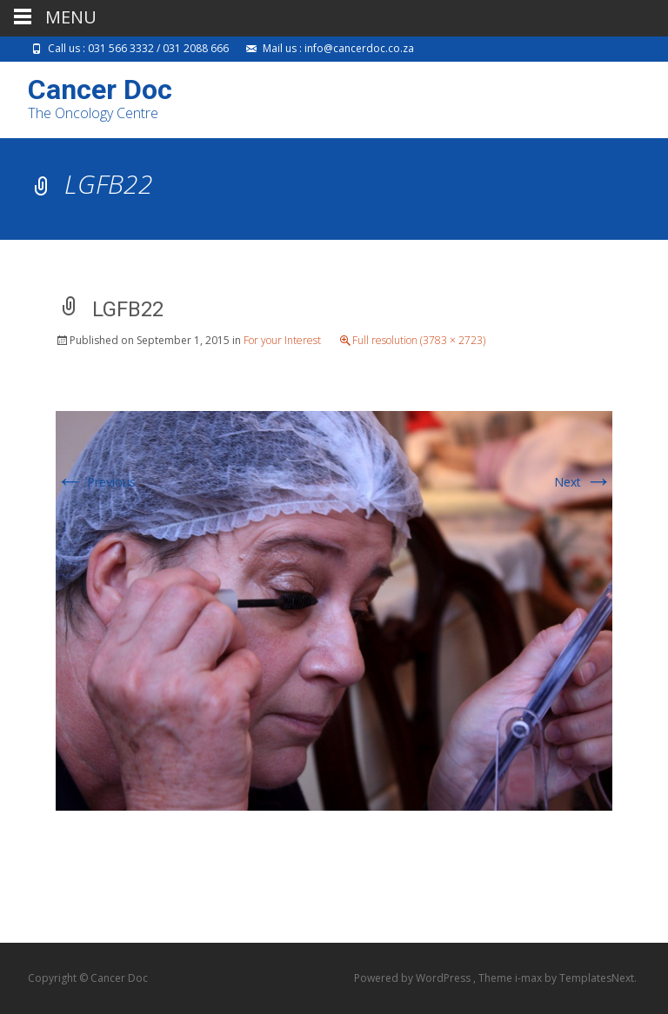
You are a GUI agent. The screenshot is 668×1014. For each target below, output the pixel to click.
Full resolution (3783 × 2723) (418, 340)
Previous (96, 482)
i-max (529, 978)
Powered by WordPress (413, 978)
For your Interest (282, 340)
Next (583, 482)
